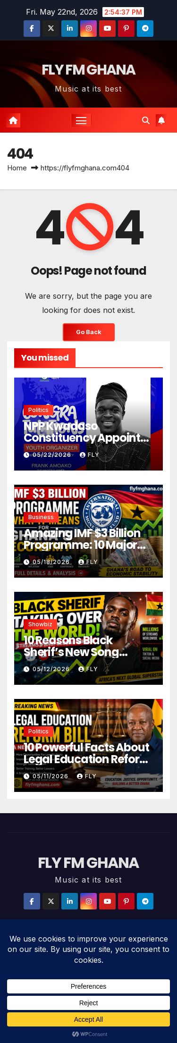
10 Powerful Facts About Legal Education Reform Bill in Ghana (87, 759)
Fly (90, 454)
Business (41, 517)
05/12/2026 (52, 669)
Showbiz (40, 624)
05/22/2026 (53, 454)
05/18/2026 (52, 561)
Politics (38, 409)
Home (17, 167)
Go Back (88, 332)
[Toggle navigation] (81, 120)
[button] (146, 120)
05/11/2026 (51, 776)
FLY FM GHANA (88, 70)
